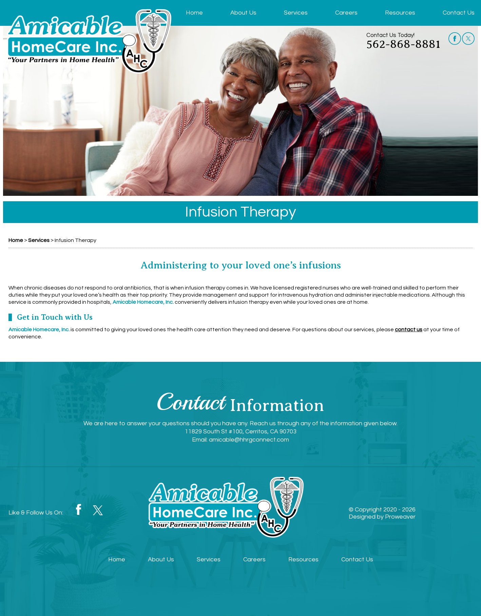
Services (296, 13)
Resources (400, 13)
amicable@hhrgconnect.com (249, 439)
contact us (408, 329)
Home (194, 13)
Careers (346, 13)
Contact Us (459, 13)
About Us (243, 13)
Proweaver (400, 517)
